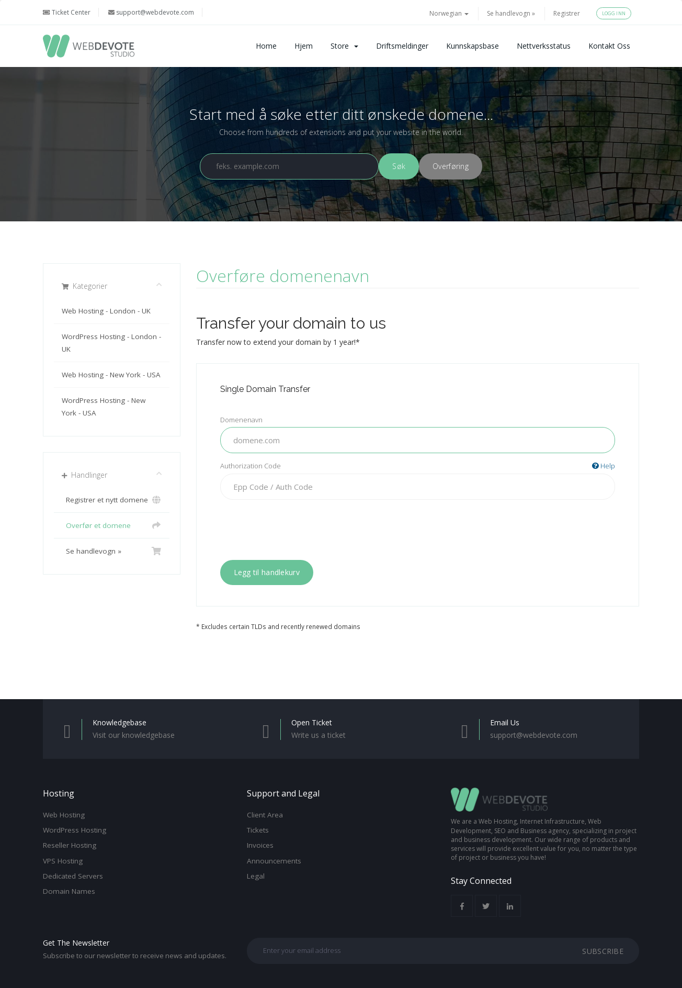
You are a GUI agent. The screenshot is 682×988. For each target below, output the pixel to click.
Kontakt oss (609, 46)
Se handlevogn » (511, 13)
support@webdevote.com (151, 12)
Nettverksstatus (544, 46)
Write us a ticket (318, 735)
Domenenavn (241, 419)
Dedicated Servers (73, 876)
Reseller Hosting (69, 845)
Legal (256, 876)
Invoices (260, 845)
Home (266, 46)
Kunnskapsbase (472, 46)
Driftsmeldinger (402, 46)
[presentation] (417, 528)
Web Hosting (64, 814)
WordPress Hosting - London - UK (111, 343)
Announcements (274, 861)
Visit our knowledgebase (134, 735)
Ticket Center (66, 12)
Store (344, 46)
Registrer (566, 13)
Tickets (258, 830)
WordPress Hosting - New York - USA (103, 407)
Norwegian (449, 13)
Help (603, 465)
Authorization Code (418, 466)
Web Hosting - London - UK (106, 311)
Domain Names (69, 891)
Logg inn (614, 13)
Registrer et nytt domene (112, 499)
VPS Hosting (63, 861)
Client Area (265, 814)
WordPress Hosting (74, 830)
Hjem (303, 46)
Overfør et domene (112, 525)
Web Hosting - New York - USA (111, 374)
